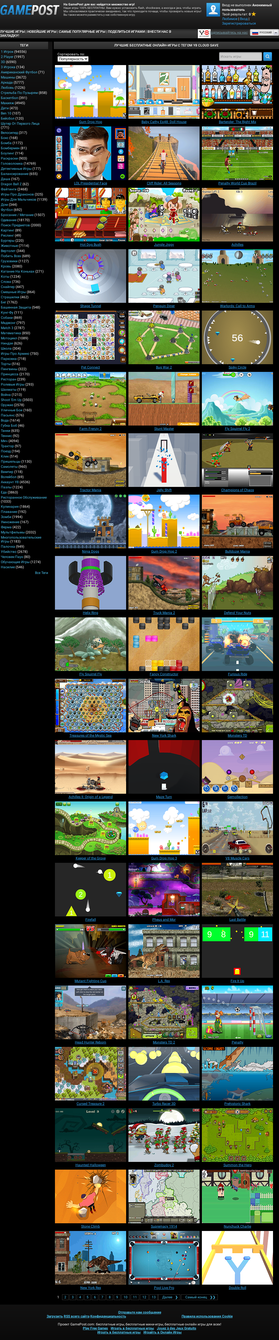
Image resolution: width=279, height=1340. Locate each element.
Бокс (5, 138)
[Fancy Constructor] (164, 644)
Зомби (6, 517)
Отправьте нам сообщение (139, 1312)
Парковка (9, 359)
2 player (7, 57)
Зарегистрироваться (239, 23)
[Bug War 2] (164, 337)
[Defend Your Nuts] (237, 583)
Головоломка (12, 164)
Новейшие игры (41, 32)
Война (6, 395)
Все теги (41, 573)
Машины (8, 77)
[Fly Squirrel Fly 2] (237, 399)
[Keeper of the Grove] (90, 828)
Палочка (8, 547)
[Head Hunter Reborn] (90, 1012)
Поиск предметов (15, 225)
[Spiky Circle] (237, 337)
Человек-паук (12, 557)
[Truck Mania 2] (164, 583)
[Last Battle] (237, 890)
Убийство (9, 552)
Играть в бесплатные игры (132, 1328)
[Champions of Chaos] (237, 460)
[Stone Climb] (90, 1196)
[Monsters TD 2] (164, 1012)
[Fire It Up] (237, 951)
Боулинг (7, 153)
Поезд (6, 451)
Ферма (6, 527)
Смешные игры (13, 292)
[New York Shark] (164, 705)
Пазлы (6, 487)
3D (3, 62)
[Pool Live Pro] (164, 1258)
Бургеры (8, 241)
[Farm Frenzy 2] (90, 399)
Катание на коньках (17, 271)
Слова (6, 282)
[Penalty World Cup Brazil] (237, 153)
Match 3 (7, 328)
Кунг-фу (7, 313)
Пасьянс (8, 415)
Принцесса (10, 374)
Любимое (229, 19)
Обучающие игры (15, 562)
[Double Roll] (237, 1258)
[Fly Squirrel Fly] (90, 644)
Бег (3, 302)
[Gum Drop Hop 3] (164, 828)
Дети (5, 108)
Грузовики (9, 261)
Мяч (4, 441)
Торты (6, 364)
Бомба (6, 143)
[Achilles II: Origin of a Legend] (90, 767)
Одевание (9, 220)
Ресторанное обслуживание (24, 497)
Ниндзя (7, 343)
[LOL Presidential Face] (90, 153)
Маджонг (8, 323)
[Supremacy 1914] (164, 1196)
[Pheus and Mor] (164, 890)
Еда (4, 492)
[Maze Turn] (164, 767)
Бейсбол (8, 118)
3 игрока (8, 67)
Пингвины (9, 369)
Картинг (7, 230)
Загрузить (55, 1316)
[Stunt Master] (164, 399)
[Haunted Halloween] (90, 1135)
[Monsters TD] (237, 705)
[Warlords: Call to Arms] (237, 276)
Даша (5, 179)
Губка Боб (9, 426)
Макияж (7, 103)
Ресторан (8, 379)
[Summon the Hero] (237, 1135)
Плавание (9, 512)
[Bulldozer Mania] (237, 521)
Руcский (262, 32)
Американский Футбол (19, 72)
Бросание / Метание (17, 215)
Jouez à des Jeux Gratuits (176, 1328)
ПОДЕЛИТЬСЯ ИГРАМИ (126, 32)
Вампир (7, 472)
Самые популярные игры (82, 32)
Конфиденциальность (108, 1316)
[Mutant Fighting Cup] (90, 951)
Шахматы (9, 390)
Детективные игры (16, 169)
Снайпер (8, 287)
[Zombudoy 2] (164, 1135)
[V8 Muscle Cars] (237, 828)
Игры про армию (15, 354)
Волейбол (9, 477)
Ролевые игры (12, 384)
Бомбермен (10, 148)
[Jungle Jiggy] (164, 215)
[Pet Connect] (90, 337)
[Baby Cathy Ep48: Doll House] (164, 92)
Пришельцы (10, 462)
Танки (5, 431)
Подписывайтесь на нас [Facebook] (228, 33)
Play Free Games (95, 1328)
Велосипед (9, 133)
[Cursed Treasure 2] (90, 1074)
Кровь (6, 266)
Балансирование (14, 174)
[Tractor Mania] (90, 460)
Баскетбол (9, 98)
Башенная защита (16, 307)
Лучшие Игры (12, 32)
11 (135, 1297)
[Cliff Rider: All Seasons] (164, 153)
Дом (4, 205)
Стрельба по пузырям (19, 93)
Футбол (7, 210)
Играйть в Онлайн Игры (162, 1332)
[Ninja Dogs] (90, 521)
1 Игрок (7, 52)
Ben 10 (6, 113)
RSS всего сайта (76, 1316)
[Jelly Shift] (164, 460)
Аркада (7, 82)
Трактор (7, 446)
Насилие (8, 567)
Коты (5, 277)
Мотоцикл (9, 338)
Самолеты (9, 467)
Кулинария (10, 507)
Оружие (7, 405)
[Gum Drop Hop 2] (164, 521)
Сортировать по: (71, 54)
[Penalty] (237, 1012)
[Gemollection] (237, 767)
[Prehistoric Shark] (237, 1074)
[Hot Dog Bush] (90, 215)
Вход (244, 19)
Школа (6, 348)
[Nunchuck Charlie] (237, 1196)
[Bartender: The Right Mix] (237, 92)
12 (144, 1297)
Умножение (10, 522)
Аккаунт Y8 (10, 482)
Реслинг (7, 235)
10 (126, 1297)
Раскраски (9, 158)
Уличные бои (11, 410)
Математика (11, 333)
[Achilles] (237, 215)
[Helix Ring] (90, 583)
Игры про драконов (17, 194)
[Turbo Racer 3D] (164, 1074)
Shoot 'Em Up (11, 400)
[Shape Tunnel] (90, 276)
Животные (9, 246)
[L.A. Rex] (164, 951)
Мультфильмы (13, 532)
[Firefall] (90, 890)
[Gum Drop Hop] (90, 92)
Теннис (6, 436)
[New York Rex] (90, 1258)
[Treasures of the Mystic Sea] (90, 705)
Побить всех (11, 256)
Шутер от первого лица (20, 124)
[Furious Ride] (237, 644)
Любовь (7, 88)
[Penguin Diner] (164, 276)
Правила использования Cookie (207, 1316)
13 (154, 1297)
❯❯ (199, 1297)
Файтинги (9, 189)
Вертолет (8, 251)
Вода (5, 420)
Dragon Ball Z (11, 184)
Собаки (7, 318)
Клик (5, 456)
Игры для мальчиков (18, 199)
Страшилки (10, 297)
